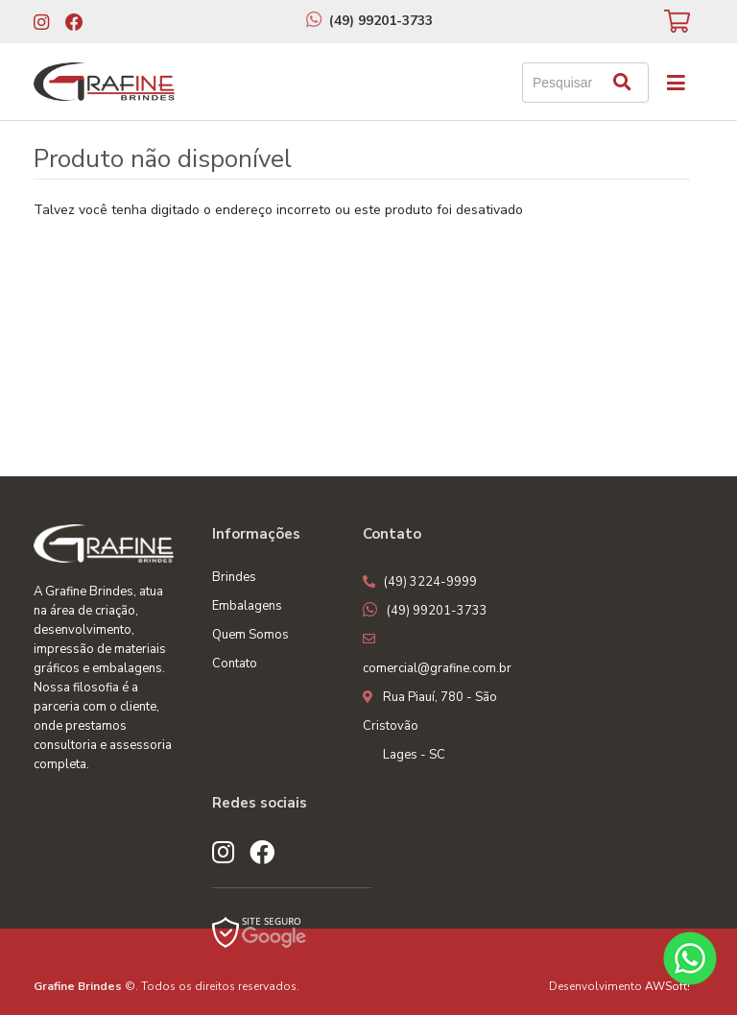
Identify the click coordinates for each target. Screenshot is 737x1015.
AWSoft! (667, 986)
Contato (234, 663)
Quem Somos (250, 634)
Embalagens (247, 606)
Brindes (234, 577)
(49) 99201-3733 (381, 21)
